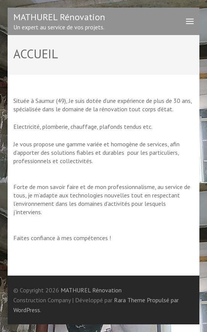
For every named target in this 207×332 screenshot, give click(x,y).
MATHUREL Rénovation (59, 17)
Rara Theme (129, 300)
